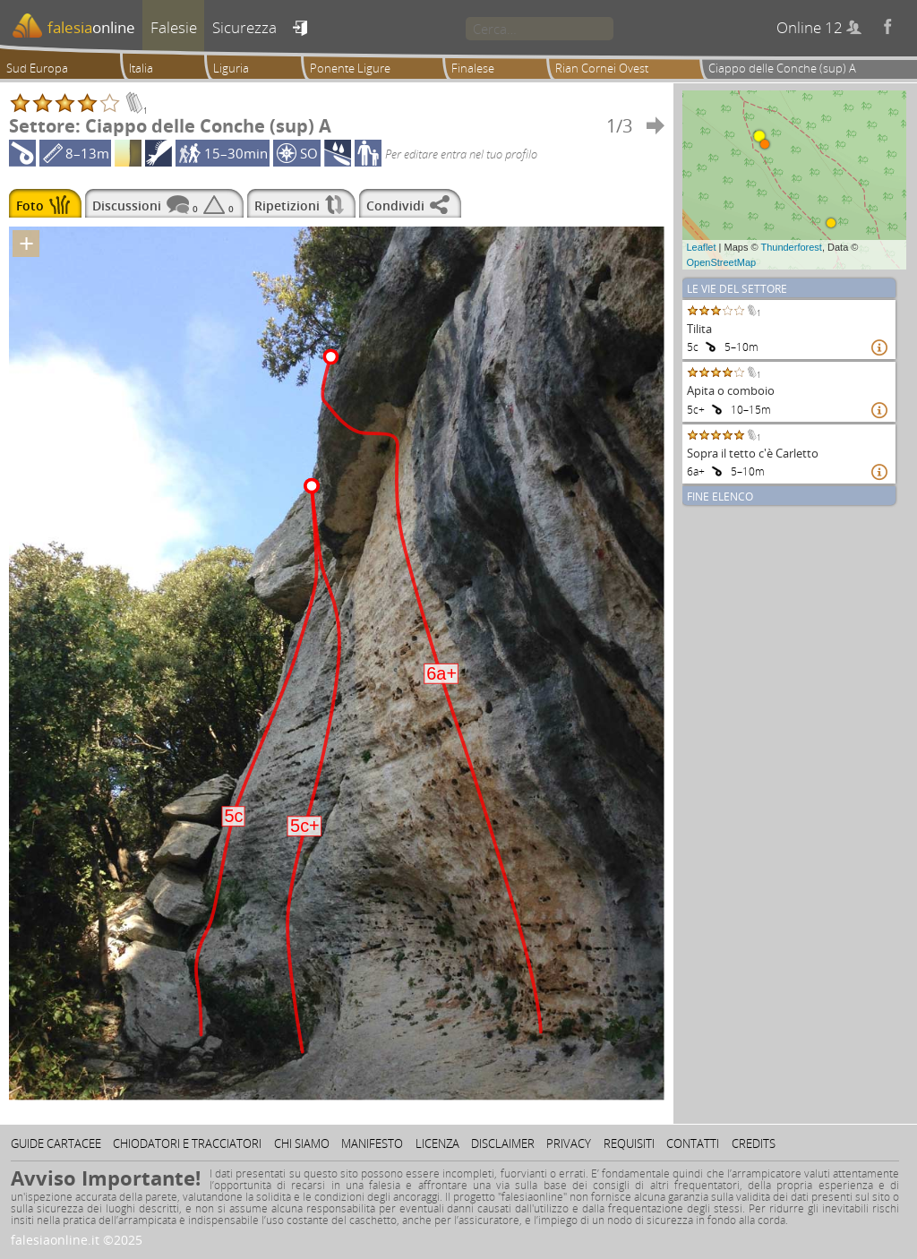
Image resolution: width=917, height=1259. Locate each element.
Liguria (231, 68)
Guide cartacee (56, 1143)
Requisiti (629, 1143)
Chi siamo (302, 1143)
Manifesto (372, 1143)
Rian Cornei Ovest (601, 68)
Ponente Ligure (350, 68)
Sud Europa (37, 68)
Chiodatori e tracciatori (187, 1143)
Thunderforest (790, 247)
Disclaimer (503, 1143)
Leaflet (701, 247)
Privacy (568, 1143)
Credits (754, 1143)
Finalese (472, 68)
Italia (141, 68)
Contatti (692, 1143)
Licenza (437, 1143)
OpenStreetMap (722, 262)
